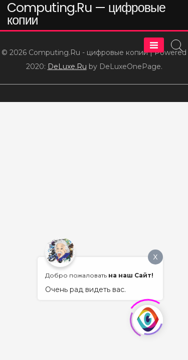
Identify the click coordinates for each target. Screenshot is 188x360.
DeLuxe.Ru (67, 66)
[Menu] (154, 45)
